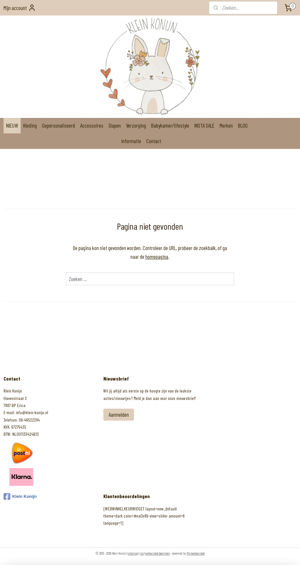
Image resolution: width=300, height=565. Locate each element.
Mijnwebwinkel (195, 553)
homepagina (156, 256)
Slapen (115, 125)
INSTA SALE (204, 125)
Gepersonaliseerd (58, 125)
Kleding (30, 125)
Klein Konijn (20, 496)
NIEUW (12, 125)
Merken (226, 125)
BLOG (243, 125)
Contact (153, 141)
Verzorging (136, 125)
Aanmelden (119, 414)
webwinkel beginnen (157, 553)
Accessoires (91, 125)
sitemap (133, 553)
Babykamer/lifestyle (170, 125)
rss (142, 553)
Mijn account (20, 8)
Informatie (131, 141)
